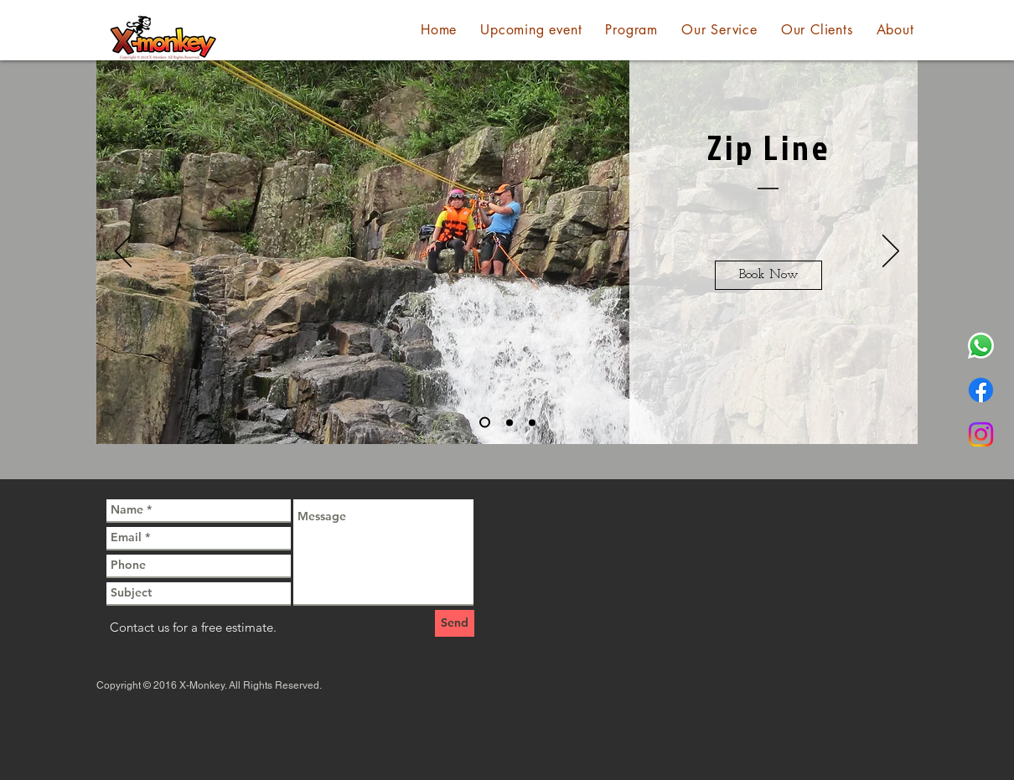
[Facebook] (981, 390)
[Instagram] (981, 434)
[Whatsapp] (981, 345)
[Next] (890, 252)
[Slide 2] (509, 422)
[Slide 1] (484, 422)
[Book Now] (768, 275)
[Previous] (123, 252)
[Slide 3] (532, 422)
